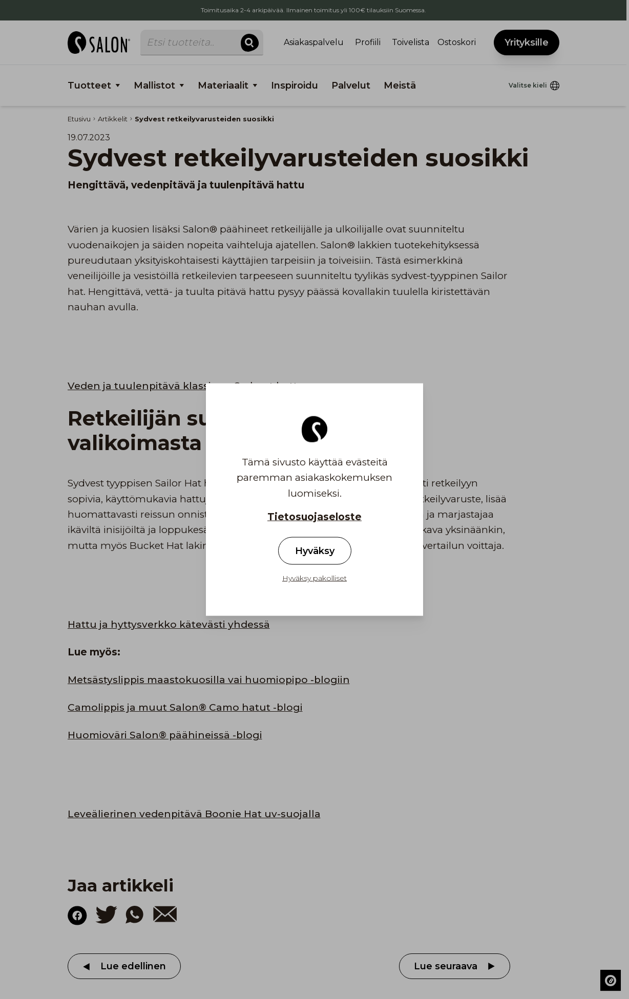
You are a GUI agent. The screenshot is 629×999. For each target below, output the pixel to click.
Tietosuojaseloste (314, 517)
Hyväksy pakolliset (314, 578)
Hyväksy (314, 551)
